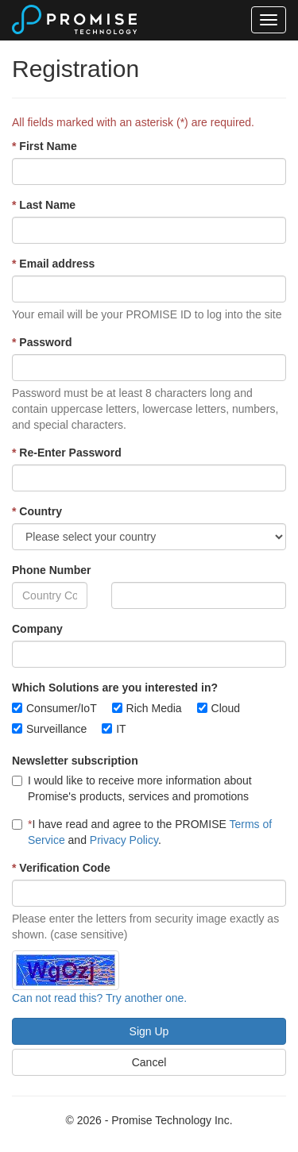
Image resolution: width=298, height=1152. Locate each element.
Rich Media (154, 708)
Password (42, 342)
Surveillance (56, 728)
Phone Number (51, 570)
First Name (44, 146)
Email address (53, 263)
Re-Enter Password (67, 452)
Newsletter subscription (75, 760)
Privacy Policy (124, 840)
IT (121, 728)
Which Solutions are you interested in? (115, 687)
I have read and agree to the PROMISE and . (142, 832)
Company (37, 628)
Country (37, 511)
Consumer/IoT (61, 708)
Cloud (226, 708)
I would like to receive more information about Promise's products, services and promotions (132, 788)
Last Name (43, 204)
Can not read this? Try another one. (99, 998)
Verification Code (61, 867)
